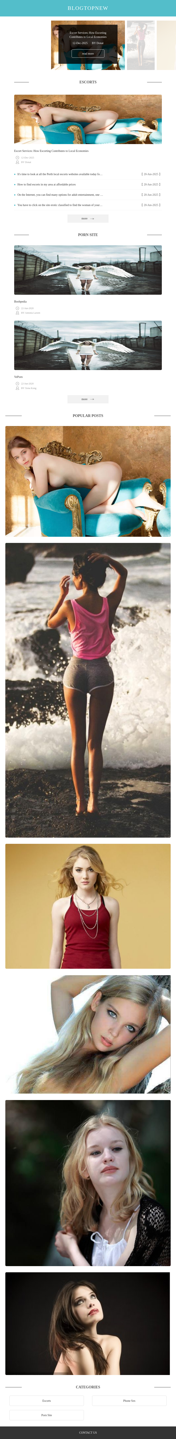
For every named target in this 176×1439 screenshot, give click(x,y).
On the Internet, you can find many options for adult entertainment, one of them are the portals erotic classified (60, 194)
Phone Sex (129, 1400)
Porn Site (46, 1415)
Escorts (46, 1400)
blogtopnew (88, 8)
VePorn (18, 376)
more (88, 218)
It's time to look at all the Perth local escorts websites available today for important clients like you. (60, 174)
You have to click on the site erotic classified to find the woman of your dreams (60, 205)
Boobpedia (20, 301)
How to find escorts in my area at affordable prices (46, 184)
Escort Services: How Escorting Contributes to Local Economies (51, 151)
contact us (88, 1432)
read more (88, 53)
